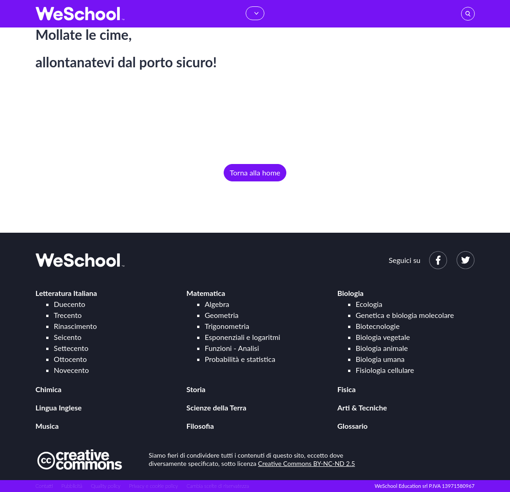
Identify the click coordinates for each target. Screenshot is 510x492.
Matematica (206, 293)
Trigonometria (227, 326)
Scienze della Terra (217, 407)
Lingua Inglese (59, 407)
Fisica (347, 389)
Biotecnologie (378, 326)
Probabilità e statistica (240, 359)
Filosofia (200, 425)
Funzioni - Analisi (232, 348)
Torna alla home (255, 172)
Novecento (71, 370)
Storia (196, 389)
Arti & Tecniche (362, 407)
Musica (47, 425)
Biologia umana (380, 359)
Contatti (44, 486)
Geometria (222, 315)
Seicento (67, 337)
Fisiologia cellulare (385, 370)
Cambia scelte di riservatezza (218, 486)
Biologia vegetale (383, 337)
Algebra (217, 304)
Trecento (68, 315)
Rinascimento (75, 326)
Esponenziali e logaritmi (242, 337)
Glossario (353, 425)
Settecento (71, 348)
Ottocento (70, 359)
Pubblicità (72, 486)
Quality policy (105, 486)
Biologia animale (382, 348)
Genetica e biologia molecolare (405, 315)
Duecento (70, 304)
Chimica (49, 389)
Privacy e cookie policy (153, 486)
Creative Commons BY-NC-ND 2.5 (306, 463)
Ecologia (369, 304)
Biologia (351, 293)
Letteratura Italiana (66, 293)
